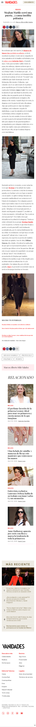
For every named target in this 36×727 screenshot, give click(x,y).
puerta (19, 359)
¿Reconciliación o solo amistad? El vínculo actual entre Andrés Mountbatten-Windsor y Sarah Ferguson (18, 599)
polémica (7, 359)
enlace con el (13, 61)
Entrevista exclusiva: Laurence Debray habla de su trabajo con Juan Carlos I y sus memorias (20, 495)
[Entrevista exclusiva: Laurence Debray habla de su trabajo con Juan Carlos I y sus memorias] (20, 476)
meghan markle (10, 355)
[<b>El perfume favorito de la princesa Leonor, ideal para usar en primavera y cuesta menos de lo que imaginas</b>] (20, 393)
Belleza (10, 405)
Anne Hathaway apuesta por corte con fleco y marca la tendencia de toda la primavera (19, 535)
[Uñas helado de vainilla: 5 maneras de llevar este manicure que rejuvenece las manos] (20, 436)
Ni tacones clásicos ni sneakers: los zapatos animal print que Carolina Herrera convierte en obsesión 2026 (18, 590)
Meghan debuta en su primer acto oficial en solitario (16, 324)
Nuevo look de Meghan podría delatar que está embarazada (18, 328)
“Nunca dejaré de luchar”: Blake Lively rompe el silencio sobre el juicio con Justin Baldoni (18, 609)
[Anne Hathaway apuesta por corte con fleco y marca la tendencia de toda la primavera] (20, 516)
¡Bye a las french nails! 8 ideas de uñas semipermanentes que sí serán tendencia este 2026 (19, 618)
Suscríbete (29, 2)
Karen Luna (21, 461)
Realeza (18, 9)
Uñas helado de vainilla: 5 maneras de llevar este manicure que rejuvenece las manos (20, 455)
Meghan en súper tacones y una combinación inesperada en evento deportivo (17, 336)
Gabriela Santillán (24, 421)
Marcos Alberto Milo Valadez (24, 22)
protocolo (27, 355)
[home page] (11, 2)
